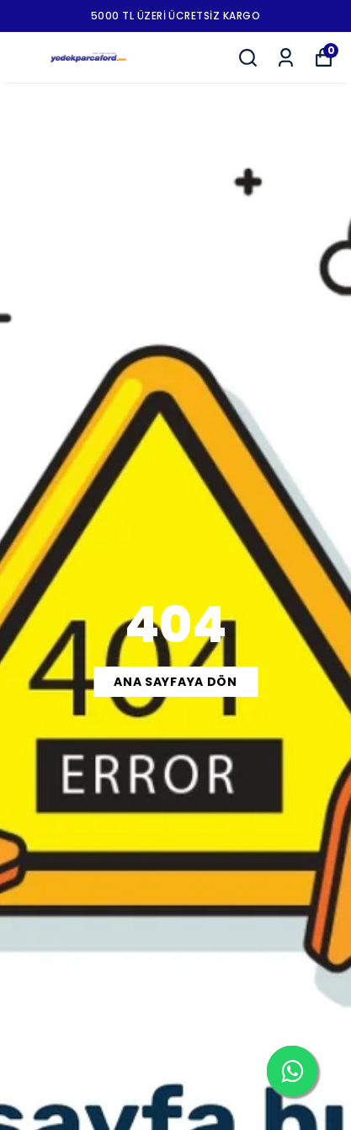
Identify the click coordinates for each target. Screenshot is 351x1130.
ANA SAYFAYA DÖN (175, 681)
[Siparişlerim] (285, 57)
